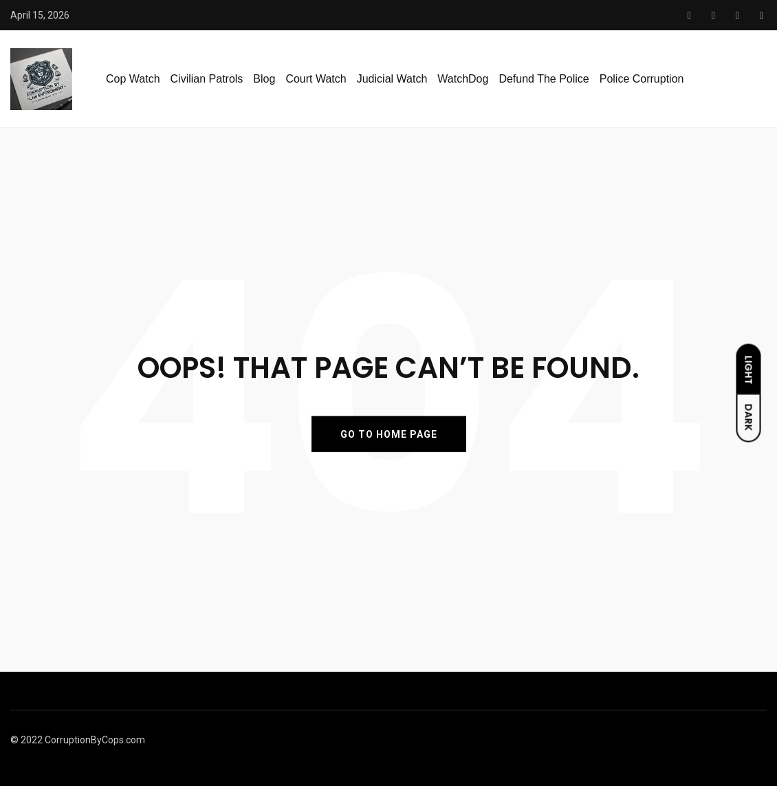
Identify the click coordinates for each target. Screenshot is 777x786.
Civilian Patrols (207, 79)
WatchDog (462, 79)
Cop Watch (133, 79)
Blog (264, 79)
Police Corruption (642, 79)
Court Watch (315, 79)
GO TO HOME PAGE (388, 433)
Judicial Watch (392, 79)
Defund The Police (544, 79)
